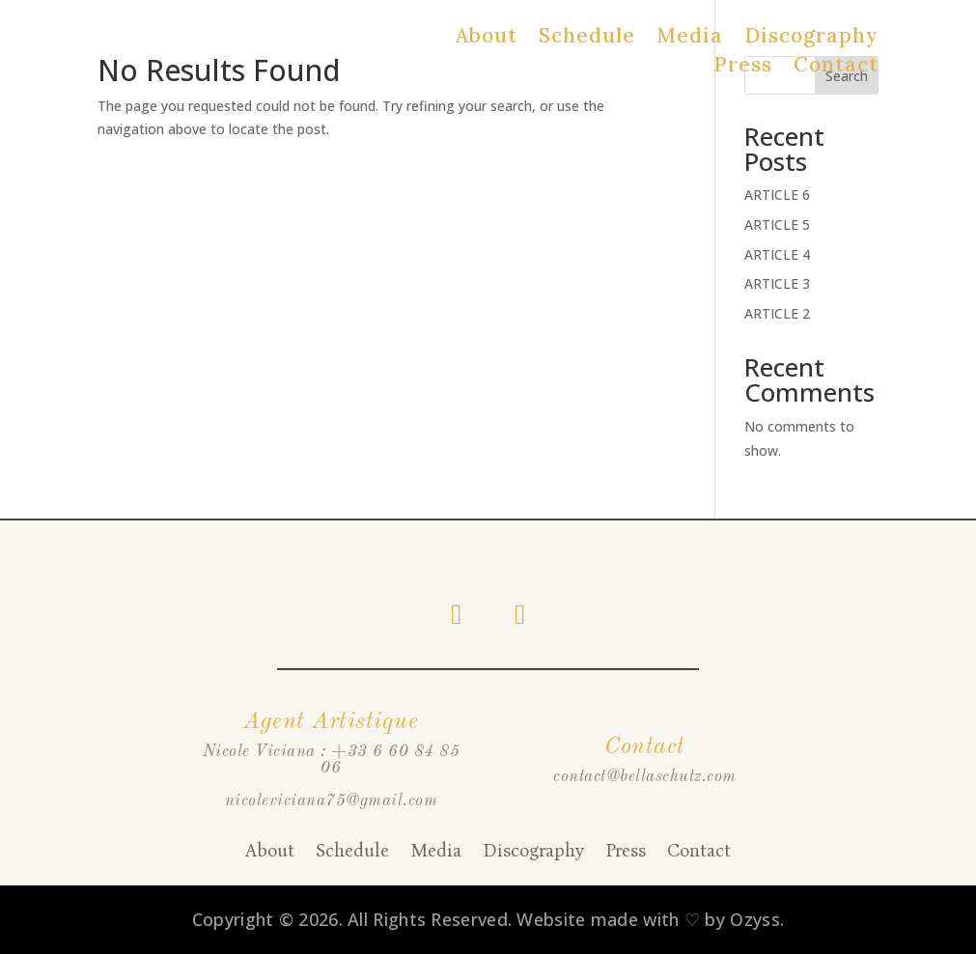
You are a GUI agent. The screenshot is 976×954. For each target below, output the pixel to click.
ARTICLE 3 (777, 283)
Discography (811, 37)
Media (689, 37)
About (486, 37)
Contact (836, 66)
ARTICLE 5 (777, 224)
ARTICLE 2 (777, 313)
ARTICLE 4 (777, 254)
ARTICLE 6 (777, 194)
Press (742, 66)
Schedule (587, 37)
